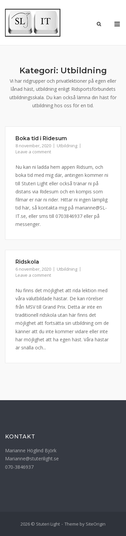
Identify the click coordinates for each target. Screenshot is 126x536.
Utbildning (67, 146)
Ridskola (27, 262)
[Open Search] (99, 25)
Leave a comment (33, 152)
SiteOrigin (96, 524)
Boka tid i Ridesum (41, 138)
